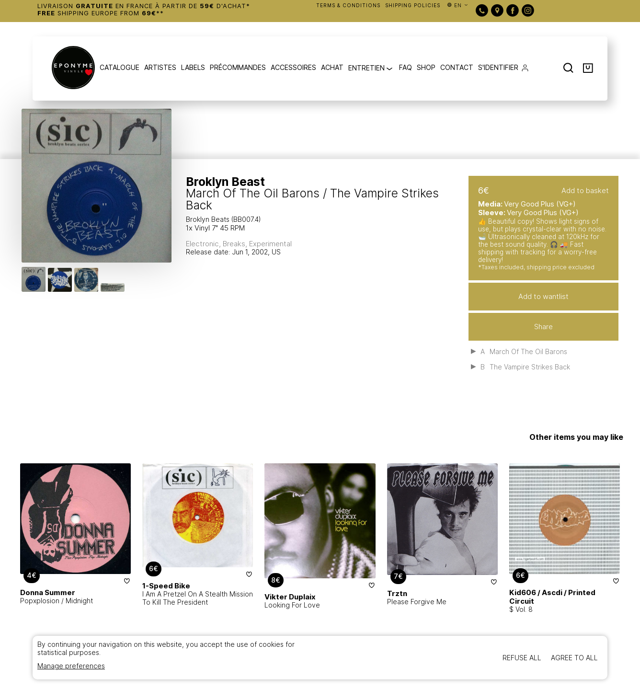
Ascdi (552, 592)
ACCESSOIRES (293, 67)
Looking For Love (292, 605)
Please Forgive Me (416, 601)
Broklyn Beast (225, 181)
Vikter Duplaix (290, 596)
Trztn (397, 593)
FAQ (405, 67)
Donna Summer (47, 592)
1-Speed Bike (166, 585)
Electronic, (204, 243)
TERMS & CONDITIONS (348, 5)
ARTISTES (160, 67)
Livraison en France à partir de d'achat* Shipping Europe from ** (143, 9)
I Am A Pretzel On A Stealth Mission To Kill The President (197, 598)
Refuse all (522, 658)
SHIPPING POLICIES (412, 5)
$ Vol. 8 (521, 609)
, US (274, 252)
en (458, 5)
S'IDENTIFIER (498, 67)
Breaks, (236, 243)
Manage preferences (71, 666)
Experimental (270, 243)
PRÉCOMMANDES (238, 67)
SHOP (426, 67)
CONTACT (456, 67)
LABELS (193, 67)
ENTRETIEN (371, 68)
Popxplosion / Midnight (56, 601)
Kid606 (522, 592)
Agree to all (574, 658)
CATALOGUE (119, 67)
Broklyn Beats (208, 219)
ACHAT (332, 67)
